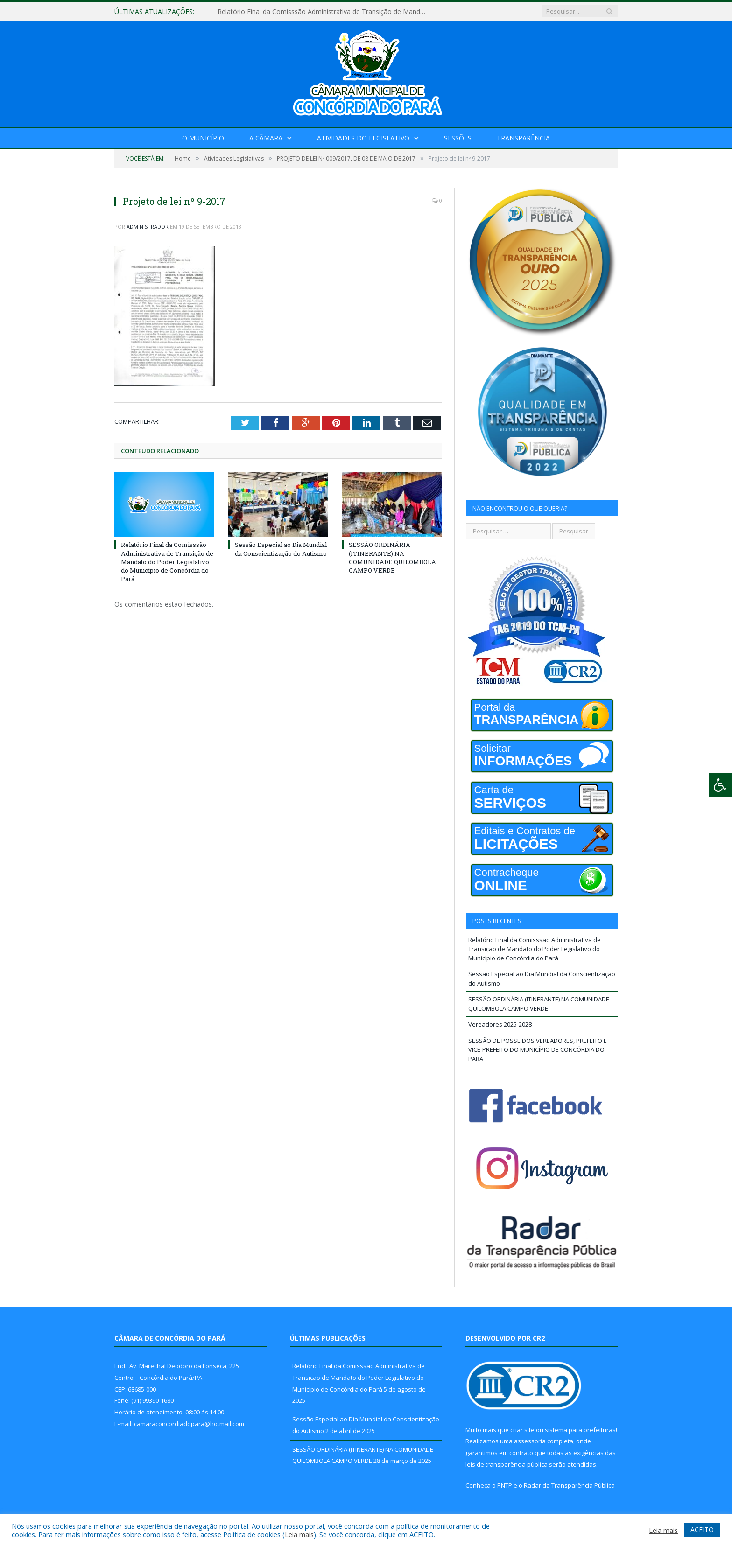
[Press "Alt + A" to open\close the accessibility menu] (720, 785)
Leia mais (299, 1534)
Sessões (458, 137)
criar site (522, 1430)
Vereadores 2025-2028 (500, 1024)
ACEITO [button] (702, 1529)
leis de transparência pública (506, 1464)
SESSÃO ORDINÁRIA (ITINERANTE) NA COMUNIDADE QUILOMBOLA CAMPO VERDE (392, 557)
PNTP (504, 1485)
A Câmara (265, 137)
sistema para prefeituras (580, 1430)
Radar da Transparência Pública (569, 1485)
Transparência (523, 137)
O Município (203, 137)
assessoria (530, 1441)
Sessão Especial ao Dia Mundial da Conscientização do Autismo (281, 548)
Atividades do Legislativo (363, 137)
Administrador (148, 226)
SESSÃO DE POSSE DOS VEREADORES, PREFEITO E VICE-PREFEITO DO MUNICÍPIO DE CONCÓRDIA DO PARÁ (537, 1049)
